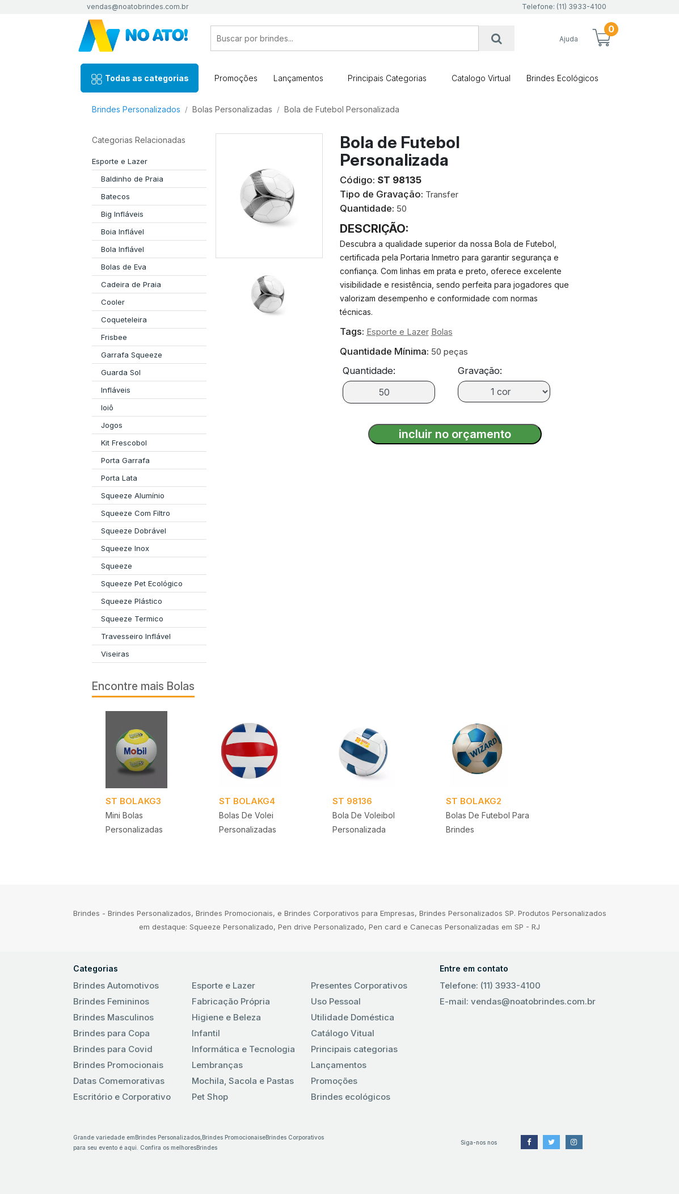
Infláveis (115, 389)
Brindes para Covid (113, 1049)
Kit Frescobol (124, 442)
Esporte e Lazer (119, 161)
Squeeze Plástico (131, 601)
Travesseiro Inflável (136, 636)
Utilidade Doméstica (352, 1017)
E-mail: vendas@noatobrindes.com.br (518, 1001)
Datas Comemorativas (119, 1080)
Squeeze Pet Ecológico (142, 583)
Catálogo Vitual (342, 1033)
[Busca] (496, 38)
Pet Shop (210, 1096)
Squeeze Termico (132, 618)
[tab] (269, 289)
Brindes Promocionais (118, 1065)
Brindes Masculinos (113, 1017)
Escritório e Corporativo (122, 1096)
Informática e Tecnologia (243, 1049)
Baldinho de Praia (132, 178)
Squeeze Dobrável (133, 530)
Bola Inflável (122, 249)
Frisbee (114, 337)
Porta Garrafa (125, 460)
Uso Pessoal (336, 1001)
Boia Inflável (122, 231)
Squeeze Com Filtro (135, 513)
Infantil (206, 1033)
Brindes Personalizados (136, 109)
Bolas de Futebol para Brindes (487, 822)
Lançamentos (298, 78)
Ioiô (107, 407)
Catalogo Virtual (481, 78)
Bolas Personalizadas (232, 109)
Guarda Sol (121, 372)
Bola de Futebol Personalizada (341, 109)
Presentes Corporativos (359, 985)
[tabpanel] (148, 784)
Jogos (112, 425)
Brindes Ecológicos (562, 78)
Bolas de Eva (123, 266)
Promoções (236, 78)
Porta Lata (119, 477)
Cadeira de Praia (131, 284)
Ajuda (568, 39)
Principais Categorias (387, 78)
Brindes (206, 1147)
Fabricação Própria (231, 1001)
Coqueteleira (124, 319)
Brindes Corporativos (294, 1137)
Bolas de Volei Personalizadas (247, 822)
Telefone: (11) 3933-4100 (490, 985)
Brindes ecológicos (350, 1096)
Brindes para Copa (111, 1033)
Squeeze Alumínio (133, 495)
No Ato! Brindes (133, 38)
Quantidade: (369, 370)
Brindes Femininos (111, 1001)
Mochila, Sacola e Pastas (243, 1080)
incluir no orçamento (455, 434)
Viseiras (115, 653)
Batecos (115, 196)
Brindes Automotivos (116, 985)
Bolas (442, 331)
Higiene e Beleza (226, 1017)
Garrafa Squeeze (131, 354)
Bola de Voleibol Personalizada (363, 822)
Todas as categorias (139, 79)
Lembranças (217, 1065)
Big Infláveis (122, 213)
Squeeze (116, 565)
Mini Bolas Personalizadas (134, 822)
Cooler (113, 301)
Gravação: (480, 370)
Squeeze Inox (125, 548)
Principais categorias (354, 1049)
